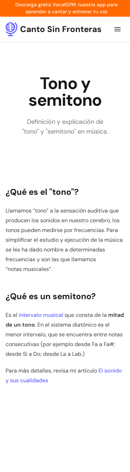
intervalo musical (41, 315)
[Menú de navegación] (117, 29)
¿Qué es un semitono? (51, 296)
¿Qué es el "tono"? (42, 191)
